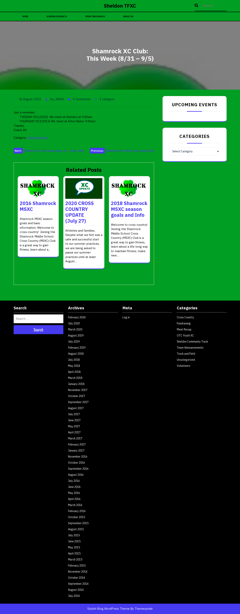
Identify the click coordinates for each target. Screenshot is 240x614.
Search (197, 6)
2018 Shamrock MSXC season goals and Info (129, 209)
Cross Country (185, 317)
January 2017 (76, 450)
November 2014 (77, 571)
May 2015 (74, 547)
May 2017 (74, 426)
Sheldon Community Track (192, 341)
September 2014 (78, 583)
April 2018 (74, 372)
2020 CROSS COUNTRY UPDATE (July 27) (79, 212)
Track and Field (186, 353)
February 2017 (77, 444)
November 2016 (77, 456)
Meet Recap (184, 329)
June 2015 (74, 541)
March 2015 (75, 559)
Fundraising (184, 323)
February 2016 (77, 511)
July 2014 (74, 596)
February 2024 (77, 317)
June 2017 (74, 420)
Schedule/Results (57, 16)
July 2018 (74, 359)
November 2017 (77, 390)
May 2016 (74, 493)
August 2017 (76, 408)
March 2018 (75, 378)
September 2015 (78, 523)
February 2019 (77, 347)
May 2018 (74, 366)
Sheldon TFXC (120, 6)
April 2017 (74, 432)
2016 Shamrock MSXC (38, 206)
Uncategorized (37, 137)
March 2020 (75, 329)
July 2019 (74, 341)
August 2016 (76, 475)
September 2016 (78, 468)
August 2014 (76, 590)
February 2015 (77, 565)
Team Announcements (190, 347)
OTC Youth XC (185, 335)
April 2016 (74, 499)
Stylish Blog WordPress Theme (108, 608)
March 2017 (75, 438)
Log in (126, 317)
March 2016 (75, 505)
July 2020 (74, 323)
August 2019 (76, 335)
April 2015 (74, 553)
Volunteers (183, 366)
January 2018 (76, 384)
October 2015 (76, 517)
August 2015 (76, 529)
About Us (128, 16)
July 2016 (74, 481)
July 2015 (74, 535)
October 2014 (76, 577)
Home (25, 16)
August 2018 (76, 353)
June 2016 (74, 487)
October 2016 (76, 462)
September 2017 (78, 402)
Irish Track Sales (95, 16)
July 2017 (74, 414)
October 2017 (76, 396)
